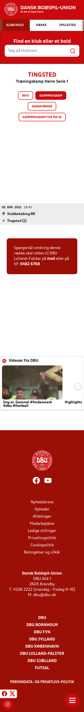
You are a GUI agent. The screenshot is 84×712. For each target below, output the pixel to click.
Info (25, 95)
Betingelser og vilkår (42, 552)
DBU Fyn (42, 632)
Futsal (42, 668)
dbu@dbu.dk (44, 595)
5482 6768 (30, 264)
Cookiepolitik (42, 545)
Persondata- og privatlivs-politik (42, 682)
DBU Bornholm (42, 625)
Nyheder (42, 509)
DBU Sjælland (42, 661)
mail (51, 259)
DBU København (42, 647)
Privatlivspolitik (42, 538)
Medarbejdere (42, 524)
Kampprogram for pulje (42, 117)
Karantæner (42, 106)
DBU (42, 618)
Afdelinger (42, 517)
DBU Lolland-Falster (42, 654)
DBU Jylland (42, 639)
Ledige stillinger (42, 531)
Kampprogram (50, 95)
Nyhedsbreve (42, 502)
